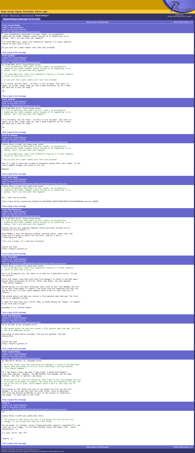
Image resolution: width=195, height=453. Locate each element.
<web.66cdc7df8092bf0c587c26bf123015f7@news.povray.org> (39, 263)
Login (44, 12)
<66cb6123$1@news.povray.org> (26, 106)
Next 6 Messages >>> (183, 22)
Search (38, 12)
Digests (18, 12)
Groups (10, 12)
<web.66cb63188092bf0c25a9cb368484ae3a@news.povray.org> (39, 142)
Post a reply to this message (14, 52)
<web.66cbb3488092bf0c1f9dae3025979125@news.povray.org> (39, 184)
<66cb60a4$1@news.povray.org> (26, 62)
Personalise (28, 12)
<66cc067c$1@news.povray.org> (25, 216)
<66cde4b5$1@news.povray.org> (26, 322)
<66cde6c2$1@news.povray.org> (26, 358)
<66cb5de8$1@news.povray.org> (26, 32)
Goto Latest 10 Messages (97, 22)
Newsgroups (15, 16)
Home (3, 12)
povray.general (28, 16)
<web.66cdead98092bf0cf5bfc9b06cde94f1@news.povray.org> (39, 409)
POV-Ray (4, 16)
